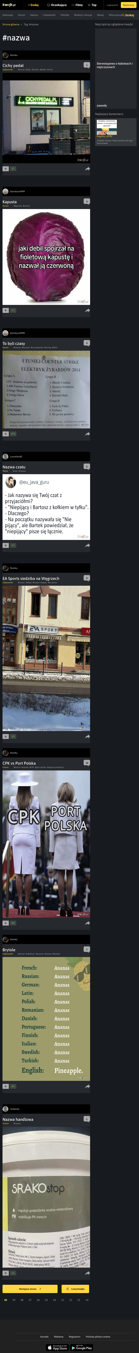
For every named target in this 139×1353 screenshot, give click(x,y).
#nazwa (35, 69)
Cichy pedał (13, 65)
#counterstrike (37, 347)
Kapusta (10, 201)
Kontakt (44, 1336)
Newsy (100, 15)
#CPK (32, 767)
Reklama (58, 1336)
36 (38, 1299)
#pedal (43, 69)
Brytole (9, 949)
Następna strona (30, 1288)
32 (70, 1299)
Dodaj (35, 5)
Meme (5, 471)
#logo (28, 69)
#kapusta (18, 206)
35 (46, 1299)
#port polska (40, 767)
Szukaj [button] (129, 15)
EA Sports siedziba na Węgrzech (31, 578)
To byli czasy (14, 343)
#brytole (56, 954)
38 (21, 1299)
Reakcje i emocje (83, 15)
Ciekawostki (49, 15)
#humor (21, 69)
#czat (15, 471)
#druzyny (26, 347)
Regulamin (74, 1336)
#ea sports (52, 582)
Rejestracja (128, 5)
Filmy (75, 5)
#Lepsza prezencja (55, 767)
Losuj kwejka (76, 1288)
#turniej (47, 347)
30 (86, 1299)
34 (54, 1299)
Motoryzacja (115, 15)
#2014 (54, 347)
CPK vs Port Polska (19, 763)
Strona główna (11, 24)
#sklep (29, 582)
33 (62, 1299)
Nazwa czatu (14, 467)
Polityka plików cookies (98, 1336)
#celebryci (30, 954)
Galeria (34, 15)
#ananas (40, 954)
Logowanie (110, 5)
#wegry (44, 582)
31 (78, 1299)
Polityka (65, 15)
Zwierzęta (8, 15)
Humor (21, 15)
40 (5, 1299)
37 (30, 1299)
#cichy (50, 69)
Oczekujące (55, 5)
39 (13, 1299)
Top (90, 5)
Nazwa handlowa (18, 1119)
